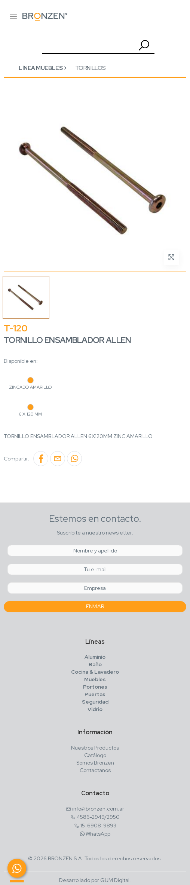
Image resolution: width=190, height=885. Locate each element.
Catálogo (95, 755)
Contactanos (95, 770)
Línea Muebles (40, 68)
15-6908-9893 (98, 825)
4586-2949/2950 (98, 817)
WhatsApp (98, 833)
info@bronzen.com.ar (98, 808)
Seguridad (95, 701)
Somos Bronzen (95, 762)
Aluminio (95, 656)
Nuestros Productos (95, 747)
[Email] (95, 569)
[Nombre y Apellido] (95, 550)
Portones (95, 686)
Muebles (95, 679)
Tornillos (90, 68)
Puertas (95, 694)
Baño (95, 664)
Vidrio (95, 709)
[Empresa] (95, 588)
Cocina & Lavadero (95, 671)
